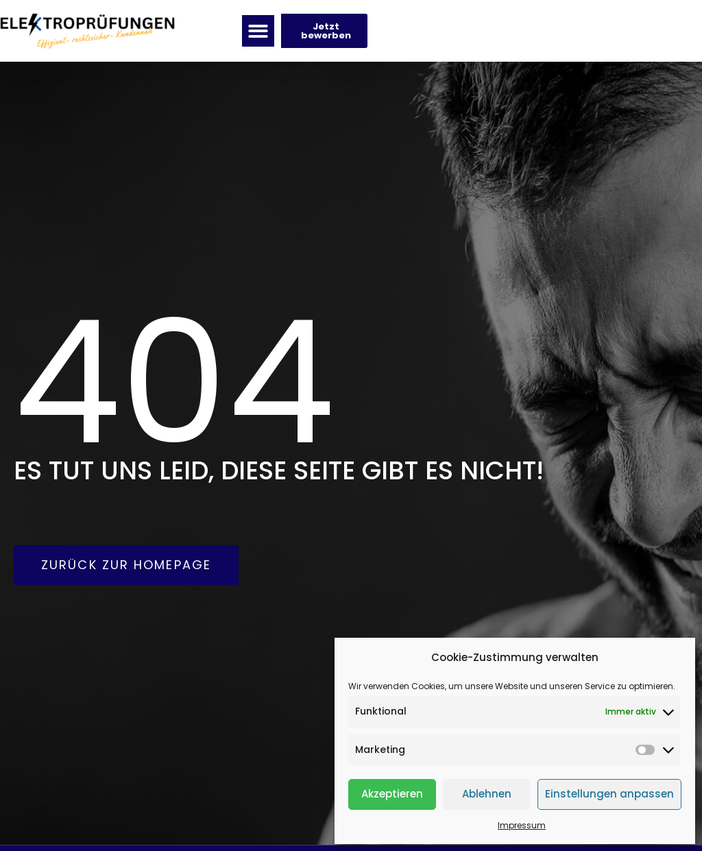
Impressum (522, 825)
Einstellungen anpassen (609, 794)
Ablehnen (486, 794)
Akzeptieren (392, 794)
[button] (258, 31)
